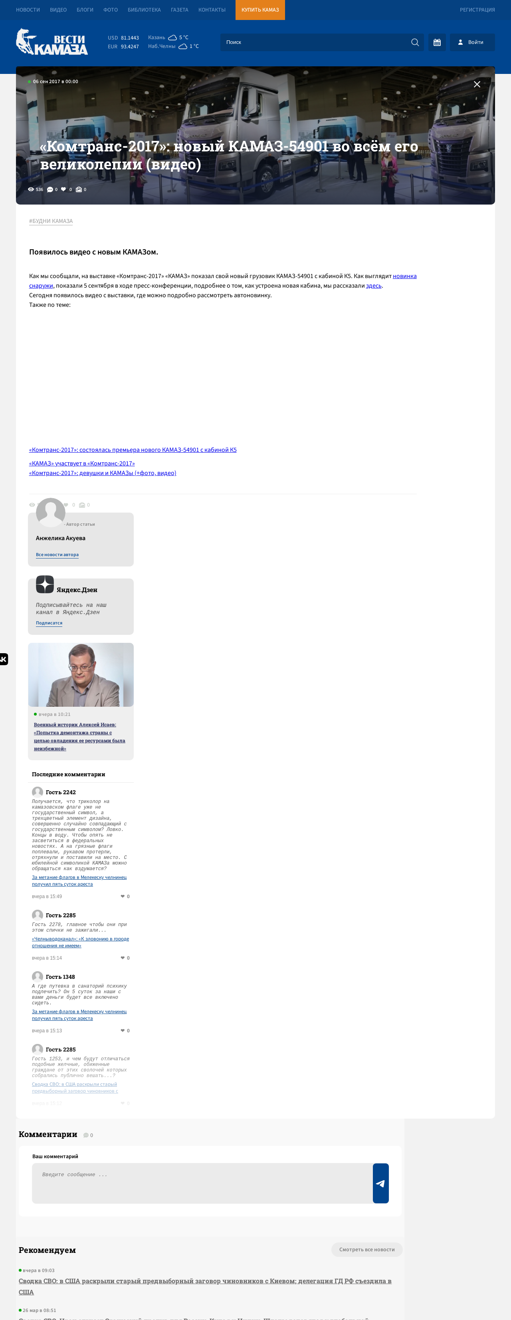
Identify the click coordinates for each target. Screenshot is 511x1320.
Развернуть (255, 1266)
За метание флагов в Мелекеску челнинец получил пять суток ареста (428, 598)
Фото (110, 10)
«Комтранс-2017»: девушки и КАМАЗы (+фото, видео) (109, 524)
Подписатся (398, 340)
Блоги (85, 10)
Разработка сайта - (464, 1297)
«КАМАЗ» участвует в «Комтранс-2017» (89, 515)
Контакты (212, 10)
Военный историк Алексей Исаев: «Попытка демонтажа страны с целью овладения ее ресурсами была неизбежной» (429, 453)
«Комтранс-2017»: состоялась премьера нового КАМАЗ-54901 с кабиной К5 (140, 501)
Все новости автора (406, 272)
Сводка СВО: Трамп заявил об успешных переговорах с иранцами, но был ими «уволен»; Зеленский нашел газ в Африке (161, 1136)
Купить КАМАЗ (260, 10)
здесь (178, 337)
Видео (58, 10)
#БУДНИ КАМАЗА (57, 263)
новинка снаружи (138, 327)
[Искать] (415, 42)
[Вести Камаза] (52, 42)
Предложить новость (416, 1006)
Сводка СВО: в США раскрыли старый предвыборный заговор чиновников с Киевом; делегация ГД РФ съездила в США (429, 805)
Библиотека (144, 10)
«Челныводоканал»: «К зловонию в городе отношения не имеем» (429, 659)
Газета (179, 10)
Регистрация (477, 10)
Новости (28, 10)
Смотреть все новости (279, 980)
